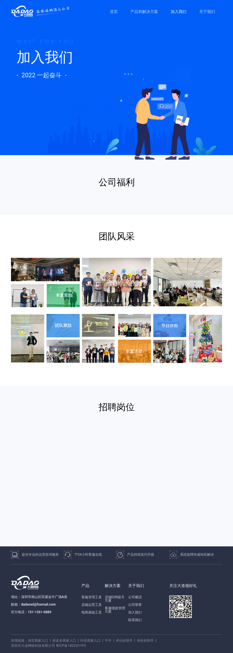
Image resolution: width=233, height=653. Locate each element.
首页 (114, 11)
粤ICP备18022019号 (71, 646)
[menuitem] (114, 11)
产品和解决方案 (144, 11)
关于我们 (207, 11)
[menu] (163, 11)
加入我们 (179, 11)
